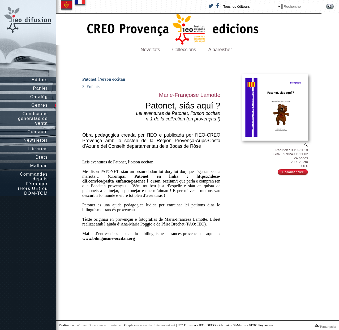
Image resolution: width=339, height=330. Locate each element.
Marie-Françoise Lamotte (189, 95)
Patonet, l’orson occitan (103, 79)
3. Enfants (91, 86)
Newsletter (35, 140)
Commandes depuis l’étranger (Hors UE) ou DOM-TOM (33, 184)
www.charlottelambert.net (157, 325)
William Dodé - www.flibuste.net (99, 325)
